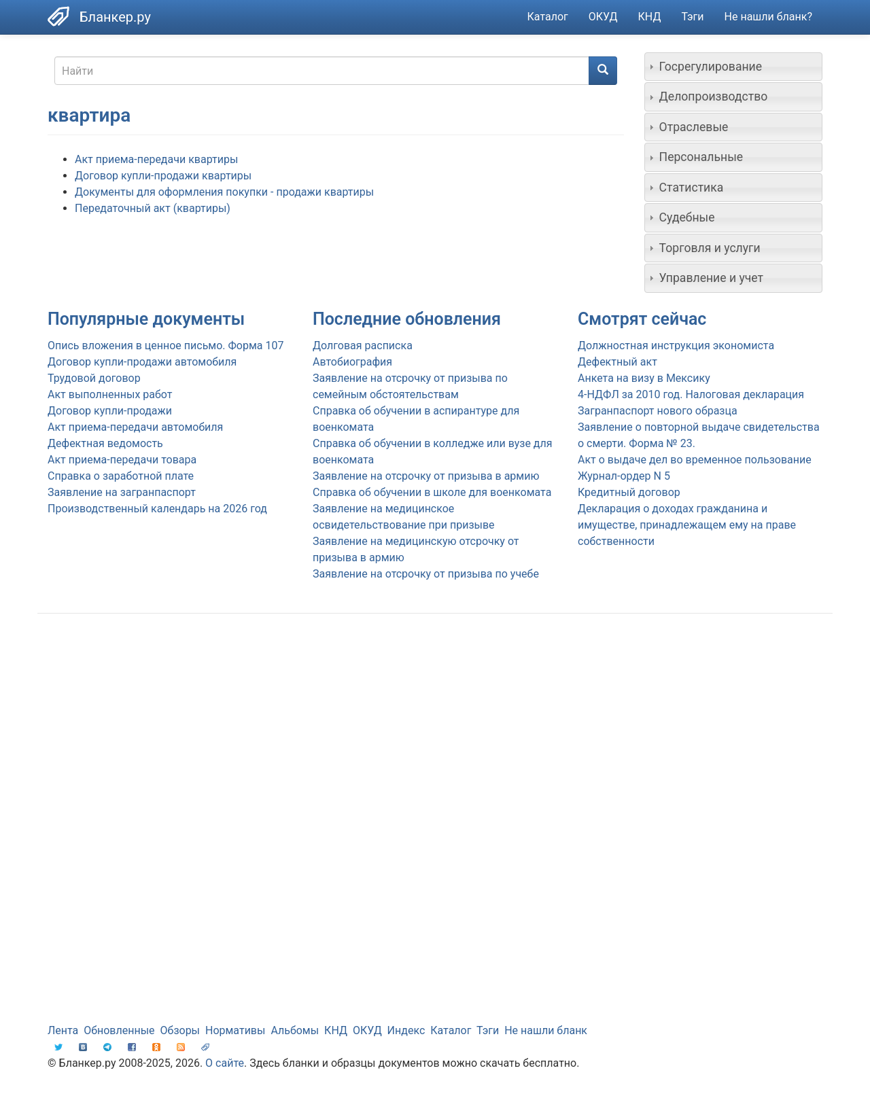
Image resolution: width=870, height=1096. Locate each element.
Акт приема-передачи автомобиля (135, 427)
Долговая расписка (363, 345)
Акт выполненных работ (110, 394)
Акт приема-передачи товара (122, 459)
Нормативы (235, 1030)
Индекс (406, 1030)
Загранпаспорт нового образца (657, 410)
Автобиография (352, 361)
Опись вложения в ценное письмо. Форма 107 (165, 345)
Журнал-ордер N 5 (624, 476)
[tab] (733, 66)
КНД (649, 16)
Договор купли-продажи (110, 410)
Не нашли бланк (545, 1030)
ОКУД (603, 16)
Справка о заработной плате (121, 476)
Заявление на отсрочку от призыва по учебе (426, 573)
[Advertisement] (435, 732)
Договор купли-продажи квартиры (163, 175)
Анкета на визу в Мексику (644, 378)
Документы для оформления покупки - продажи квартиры (224, 191)
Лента (63, 1030)
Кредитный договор (629, 492)
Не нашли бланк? (768, 16)
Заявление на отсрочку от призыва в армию (426, 476)
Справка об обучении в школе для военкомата (432, 492)
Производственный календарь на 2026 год (157, 508)
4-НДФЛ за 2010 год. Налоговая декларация (691, 394)
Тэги (692, 16)
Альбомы (295, 1030)
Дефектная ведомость (105, 443)
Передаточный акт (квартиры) (152, 208)
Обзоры (180, 1030)
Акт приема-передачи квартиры (156, 159)
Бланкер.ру (115, 17)
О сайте (224, 1063)
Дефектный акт (617, 361)
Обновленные (119, 1030)
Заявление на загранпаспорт (122, 492)
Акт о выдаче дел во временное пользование (695, 459)
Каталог (547, 16)
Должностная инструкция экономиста (676, 345)
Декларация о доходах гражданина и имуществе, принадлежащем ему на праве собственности (687, 525)
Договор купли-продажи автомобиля (142, 361)
